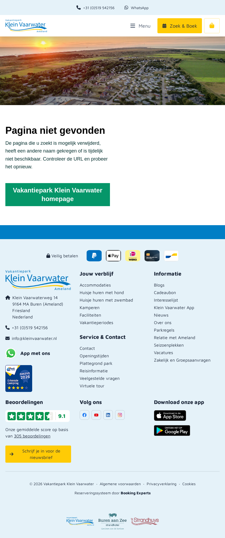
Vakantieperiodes (96, 322)
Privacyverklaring (161, 483)
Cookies (189, 483)
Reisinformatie (94, 370)
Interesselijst (166, 300)
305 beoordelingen (32, 435)
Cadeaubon (165, 292)
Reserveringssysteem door (113, 493)
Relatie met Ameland (174, 337)
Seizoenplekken (169, 345)
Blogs (159, 285)
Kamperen (89, 307)
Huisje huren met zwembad (106, 300)
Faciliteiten (90, 315)
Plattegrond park (96, 363)
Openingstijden (94, 355)
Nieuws (161, 315)
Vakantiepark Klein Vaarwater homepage (57, 194)
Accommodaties (95, 285)
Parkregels (164, 330)
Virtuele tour (92, 385)
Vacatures (163, 352)
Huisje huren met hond (102, 292)
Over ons (162, 322)
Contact (87, 348)
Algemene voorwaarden (120, 483)
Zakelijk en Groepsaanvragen (182, 360)
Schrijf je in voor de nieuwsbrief (35, 454)
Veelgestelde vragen (100, 378)
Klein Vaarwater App (174, 307)
